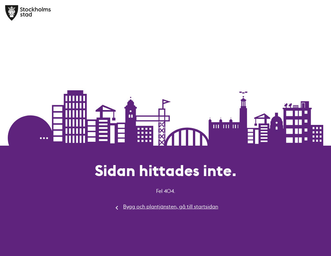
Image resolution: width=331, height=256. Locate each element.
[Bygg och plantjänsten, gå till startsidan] (28, 13)
